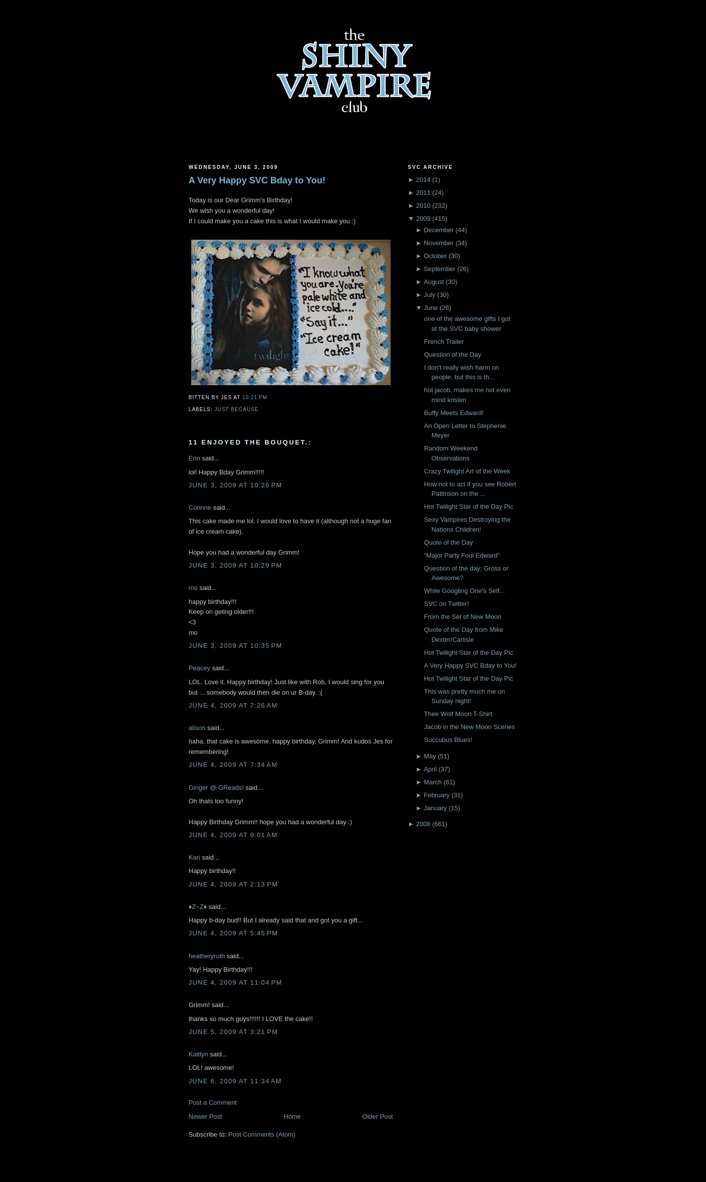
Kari (194, 857)
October (435, 256)
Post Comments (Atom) (261, 1134)
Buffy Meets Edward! (454, 413)
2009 (423, 218)
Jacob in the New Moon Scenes (469, 727)
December (439, 230)
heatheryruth (207, 956)
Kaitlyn (198, 1054)
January (435, 808)
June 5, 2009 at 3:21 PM (233, 1031)
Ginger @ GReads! (216, 787)
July (429, 294)
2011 (423, 192)
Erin (194, 458)
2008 (423, 824)
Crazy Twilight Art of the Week (467, 471)
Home (292, 1116)
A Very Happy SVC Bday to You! (257, 180)
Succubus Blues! (448, 739)
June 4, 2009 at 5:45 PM (233, 933)
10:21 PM (254, 397)
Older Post (377, 1116)
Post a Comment (213, 1102)
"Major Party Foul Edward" (462, 555)
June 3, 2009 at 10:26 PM (235, 485)
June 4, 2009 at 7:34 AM (233, 764)
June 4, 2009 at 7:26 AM (233, 705)
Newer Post (205, 1116)
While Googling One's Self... (464, 590)
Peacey (199, 668)
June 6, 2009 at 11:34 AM (235, 1081)
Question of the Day (452, 354)
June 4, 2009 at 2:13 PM (233, 884)
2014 (423, 179)
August (434, 282)
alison (197, 728)
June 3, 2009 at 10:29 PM (235, 565)
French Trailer (444, 341)
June (431, 307)
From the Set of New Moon (462, 616)
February (437, 795)
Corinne (200, 507)
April (430, 769)
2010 (423, 205)
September (440, 269)
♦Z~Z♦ (198, 906)
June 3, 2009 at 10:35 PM (235, 645)
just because (237, 409)
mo (193, 587)
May (430, 756)
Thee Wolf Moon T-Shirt (458, 714)
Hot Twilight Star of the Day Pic (468, 506)
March (433, 782)
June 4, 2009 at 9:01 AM (233, 835)
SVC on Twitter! (446, 603)
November (439, 243)
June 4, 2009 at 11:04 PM (235, 982)
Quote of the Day (448, 542)
